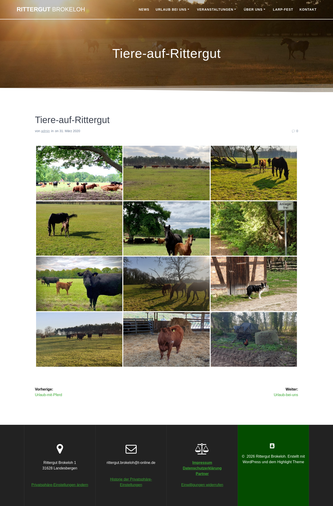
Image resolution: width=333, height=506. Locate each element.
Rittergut (51, 9)
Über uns (253, 9)
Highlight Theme (290, 462)
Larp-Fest (283, 9)
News (144, 9)
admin (45, 131)
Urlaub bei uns (171, 9)
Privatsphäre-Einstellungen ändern (59, 485)
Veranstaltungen (215, 9)
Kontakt (308, 9)
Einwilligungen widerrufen (202, 485)
